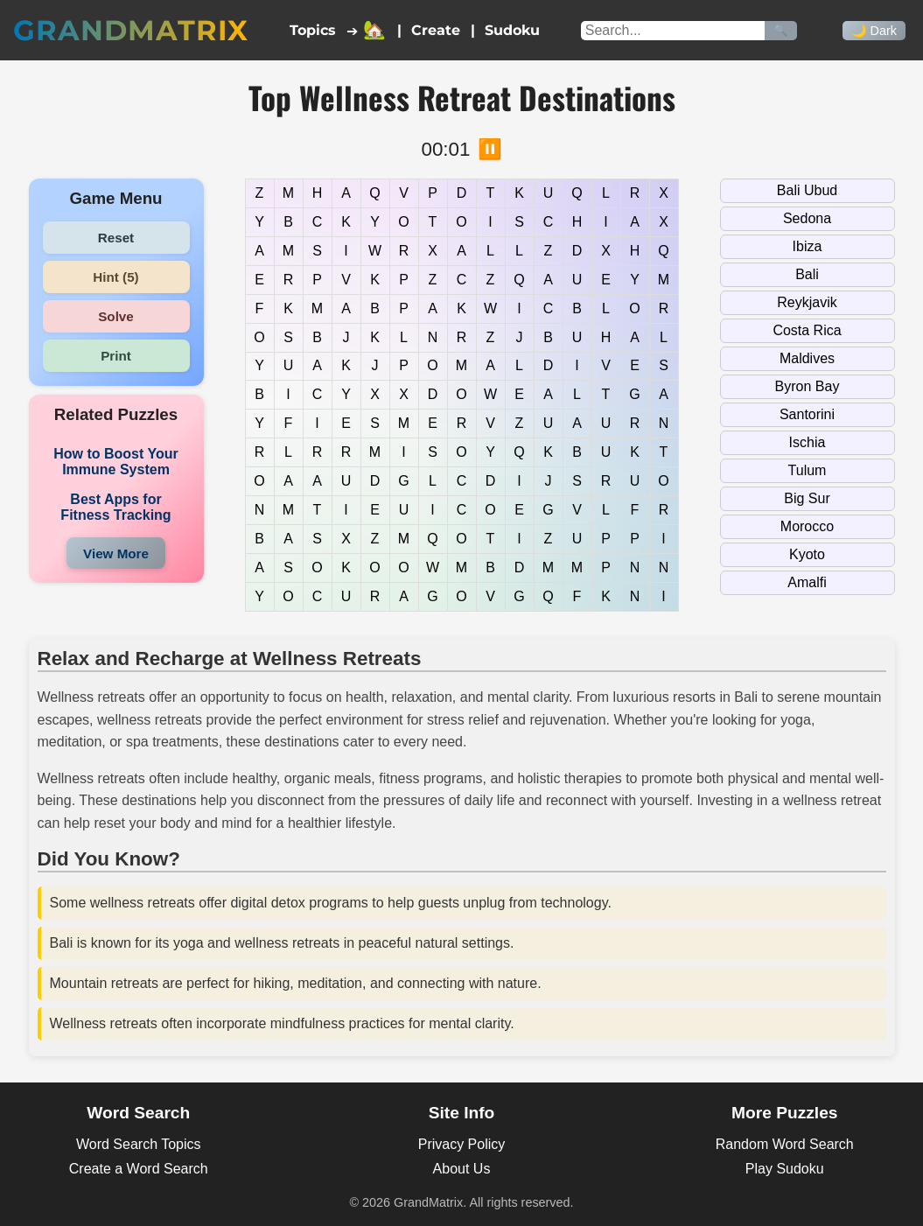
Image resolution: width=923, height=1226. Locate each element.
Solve (116, 316)
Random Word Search (785, 1144)
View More (116, 553)
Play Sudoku (784, 1168)
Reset (116, 237)
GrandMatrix (130, 30)
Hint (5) (115, 277)
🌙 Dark (874, 31)
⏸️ (490, 149)
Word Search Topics (138, 1144)
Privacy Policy (462, 1144)
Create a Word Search (138, 1168)
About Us (462, 1168)
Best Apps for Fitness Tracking (115, 507)
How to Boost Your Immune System (115, 461)
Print (116, 355)
